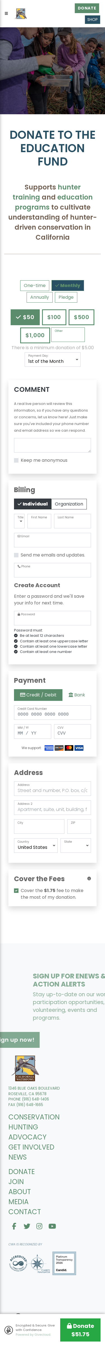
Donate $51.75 (80, 1330)
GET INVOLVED (31, 1147)
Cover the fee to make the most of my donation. (52, 893)
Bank (77, 695)
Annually (39, 297)
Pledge (66, 297)
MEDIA (18, 1201)
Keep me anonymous (44, 460)
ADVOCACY (27, 1137)
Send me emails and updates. (53, 555)
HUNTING (23, 1127)
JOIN (16, 1181)
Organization (69, 504)
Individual (35, 504)
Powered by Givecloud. (33, 1334)
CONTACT (24, 1211)
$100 (54, 317)
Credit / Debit (38, 695)
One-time (35, 285)
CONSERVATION (34, 1117)
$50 (27, 317)
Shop (92, 19)
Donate (87, 8)
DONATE (21, 1171)
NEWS (17, 1157)
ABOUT (19, 1191)
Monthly (69, 285)
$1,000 (35, 335)
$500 (81, 317)
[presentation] (52, 924)
